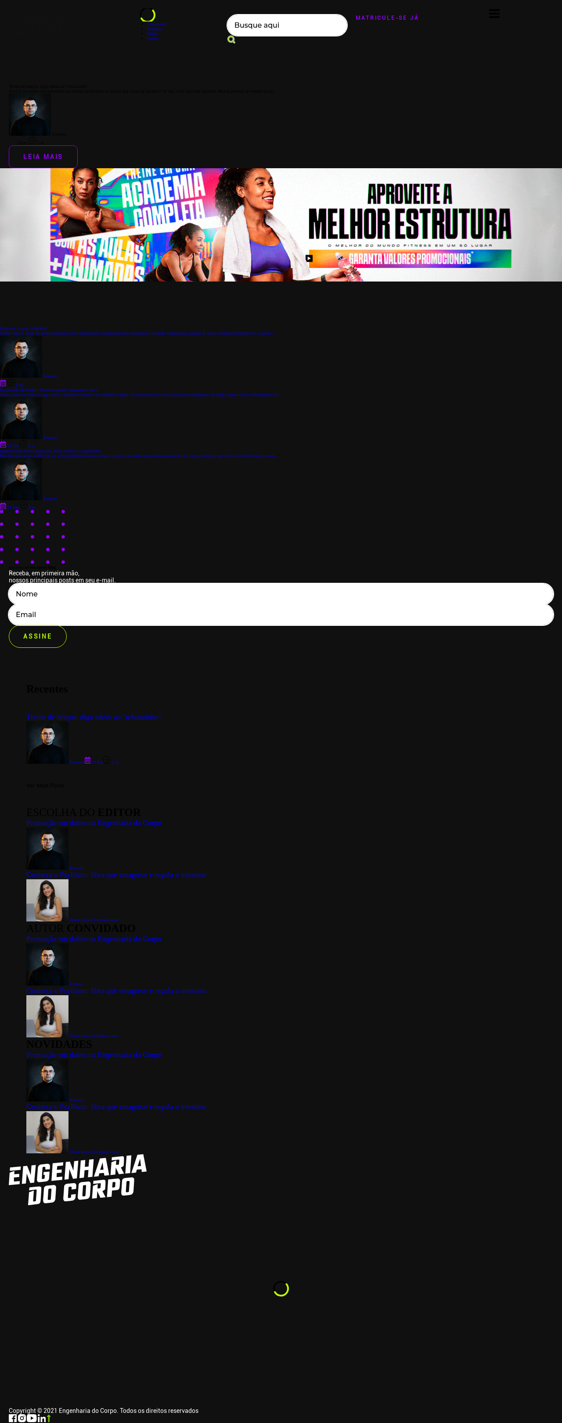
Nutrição (154, 28)
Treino (153, 38)
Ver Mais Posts (45, 785)
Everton (54, 1100)
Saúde (152, 33)
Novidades (156, 24)
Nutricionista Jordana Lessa (72, 1151)
